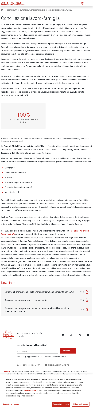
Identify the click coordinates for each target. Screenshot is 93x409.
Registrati (68, 350)
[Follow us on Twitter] (71, 335)
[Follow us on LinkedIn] (63, 335)
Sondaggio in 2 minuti (29, 365)
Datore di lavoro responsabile (32, 10)
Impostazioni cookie (11, 405)
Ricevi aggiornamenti (57, 365)
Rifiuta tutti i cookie (80, 405)
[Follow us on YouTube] (88, 335)
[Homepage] (2, 10)
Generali (7, 371)
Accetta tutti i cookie (61, 405)
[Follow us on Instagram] (79, 335)
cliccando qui (30, 391)
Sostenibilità (12, 10)
